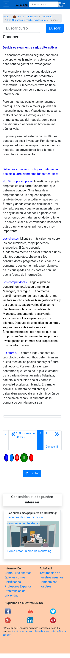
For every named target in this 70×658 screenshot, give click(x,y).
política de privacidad (43, 631)
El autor (32, 473)
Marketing (46, 16)
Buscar (54, 28)
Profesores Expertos (18, 586)
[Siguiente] (52, 440)
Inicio (6, 16)
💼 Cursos (18, 16)
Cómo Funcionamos (18, 573)
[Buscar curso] (43, 4)
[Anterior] (22, 440)
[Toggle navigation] (6, 4)
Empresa (33, 16)
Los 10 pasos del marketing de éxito (26, 20)
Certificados (13, 582)
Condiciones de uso (22, 631)
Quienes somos (15, 577)
